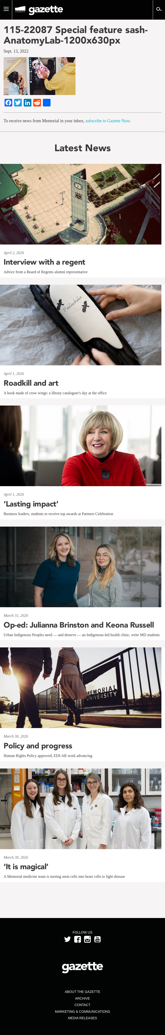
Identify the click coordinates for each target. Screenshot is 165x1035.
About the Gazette (82, 992)
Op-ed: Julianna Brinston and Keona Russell (79, 625)
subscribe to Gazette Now (107, 120)
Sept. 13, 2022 (16, 51)
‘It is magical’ (26, 866)
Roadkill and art (31, 383)
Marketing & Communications (82, 1011)
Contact (82, 1005)
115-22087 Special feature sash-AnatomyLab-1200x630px (76, 34)
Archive (82, 998)
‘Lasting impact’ (31, 504)
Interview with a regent (44, 262)
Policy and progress (38, 745)
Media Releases (82, 1018)
